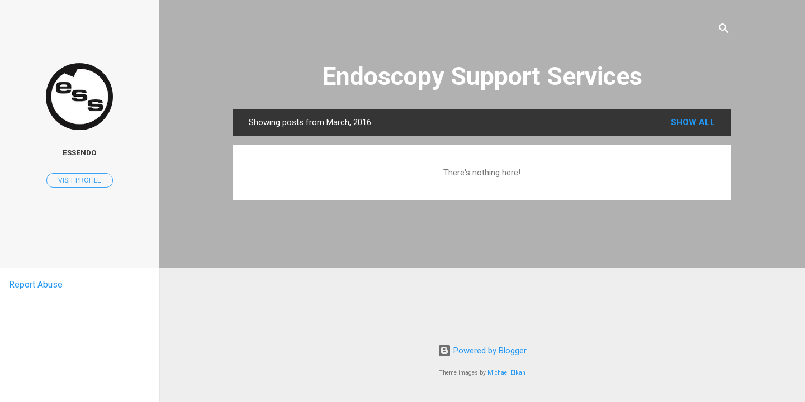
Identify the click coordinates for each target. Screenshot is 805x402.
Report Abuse (36, 284)
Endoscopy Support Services (482, 76)
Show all (693, 122)
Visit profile (79, 180)
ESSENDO (80, 152)
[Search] (724, 30)
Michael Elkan (506, 372)
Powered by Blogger (482, 351)
